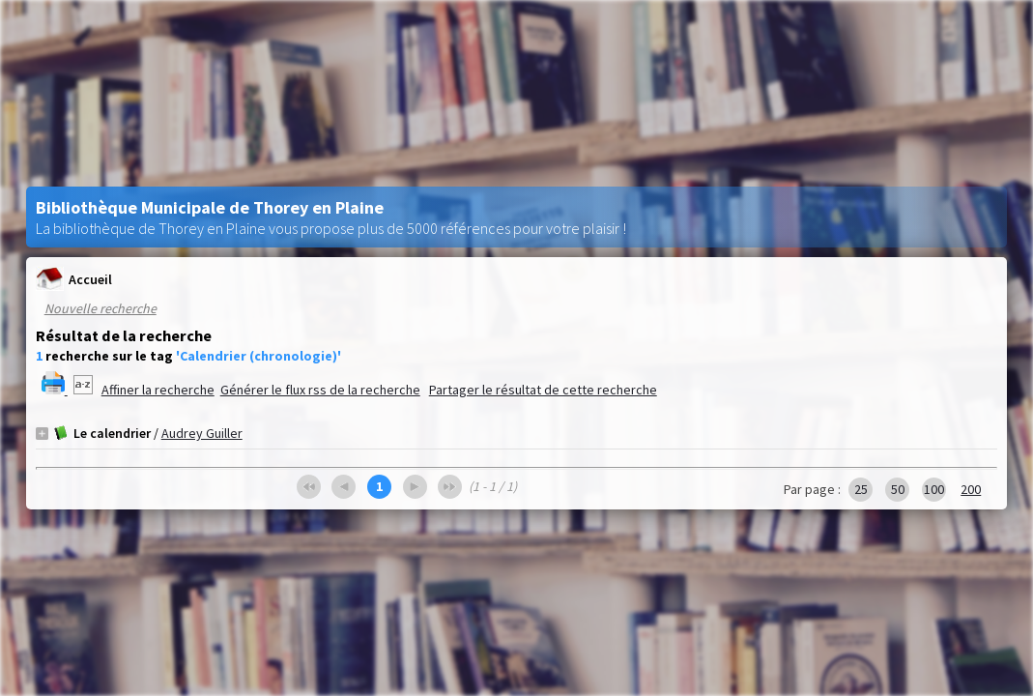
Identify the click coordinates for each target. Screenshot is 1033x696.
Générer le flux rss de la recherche (320, 389)
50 (897, 489)
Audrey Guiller (202, 433)
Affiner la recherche (158, 389)
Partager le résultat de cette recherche (543, 389)
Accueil (74, 279)
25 (861, 489)
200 (971, 489)
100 (934, 489)
